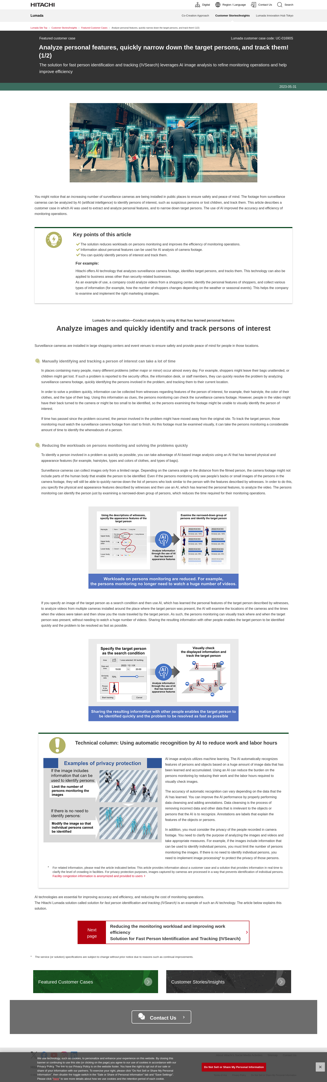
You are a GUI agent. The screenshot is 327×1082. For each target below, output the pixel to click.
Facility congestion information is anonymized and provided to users (98, 876)
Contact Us (163, 1018)
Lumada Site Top (39, 28)
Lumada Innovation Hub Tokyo (274, 15)
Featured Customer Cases (94, 28)
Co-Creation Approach (195, 15)
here (56, 1080)
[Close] (320, 1068)
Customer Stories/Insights (64, 28)
